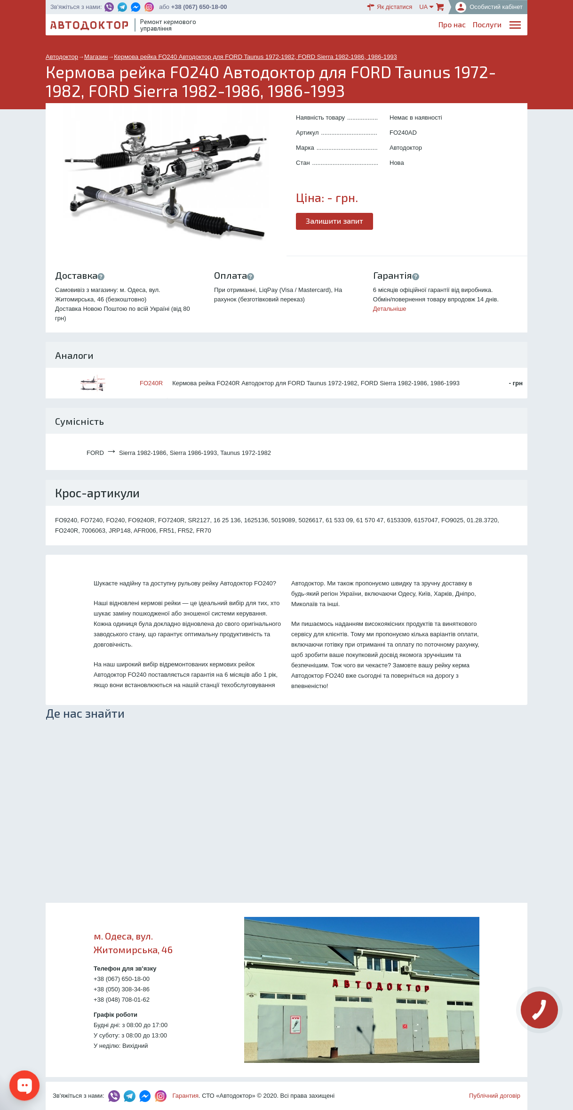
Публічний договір (494, 1095)
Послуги (298, 26)
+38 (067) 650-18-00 (199, 6)
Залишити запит (334, 220)
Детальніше (389, 308)
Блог (327, 26)
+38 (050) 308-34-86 (122, 989)
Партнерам (438, 26)
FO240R (151, 383)
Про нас (263, 26)
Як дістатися (389, 7)
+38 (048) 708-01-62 (122, 999)
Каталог (356, 26)
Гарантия (186, 1095)
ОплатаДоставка (394, 26)
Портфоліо (483, 26)
